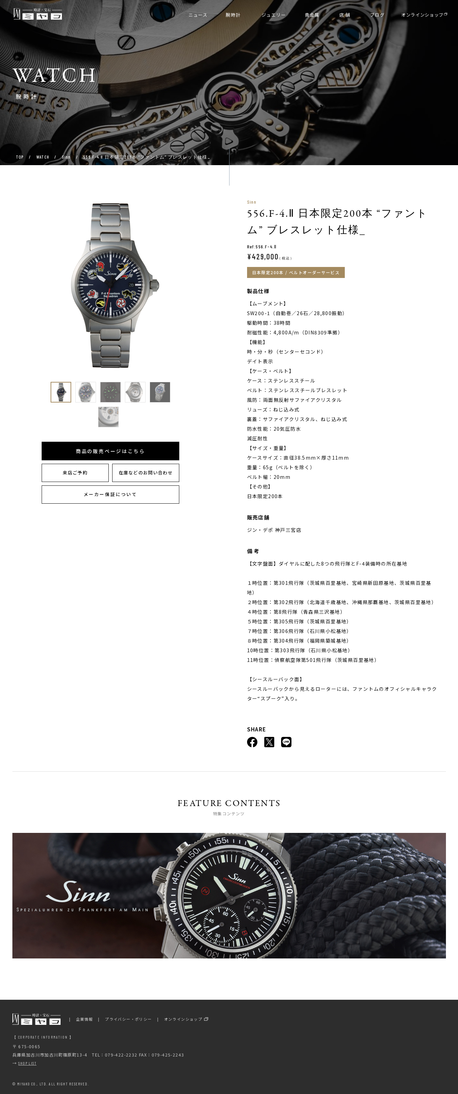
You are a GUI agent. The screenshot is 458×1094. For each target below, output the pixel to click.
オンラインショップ (183, 1019)
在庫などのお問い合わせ (146, 472)
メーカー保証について (110, 494)
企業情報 (84, 1019)
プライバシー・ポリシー (128, 1019)
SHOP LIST (27, 1063)
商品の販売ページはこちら (110, 451)
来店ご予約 (75, 472)
